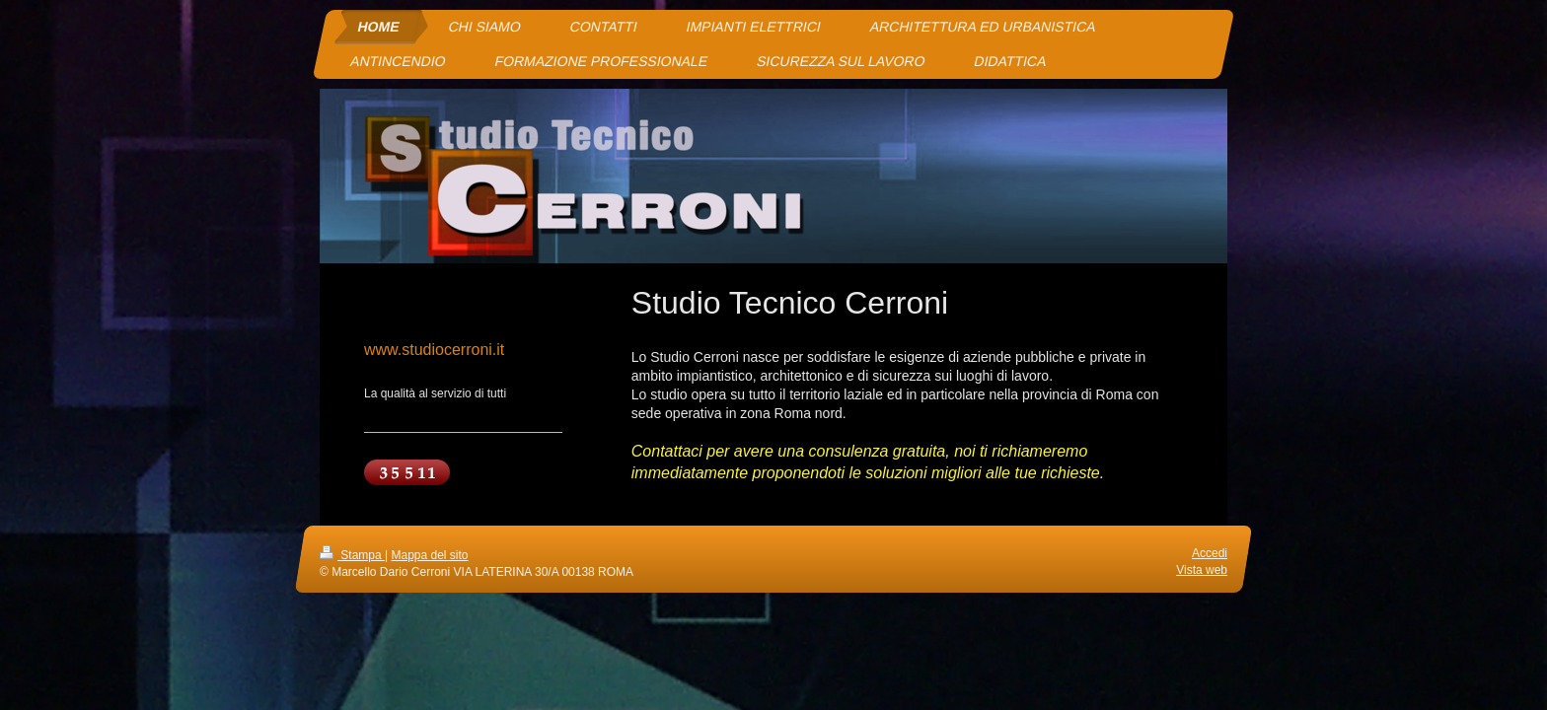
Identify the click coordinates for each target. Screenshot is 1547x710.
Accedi (1209, 553)
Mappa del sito (430, 555)
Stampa (352, 555)
